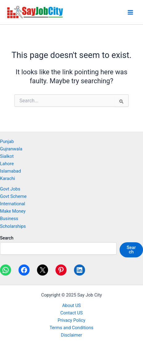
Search (6, 237)
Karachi (7, 178)
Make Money (13, 211)
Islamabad (10, 171)
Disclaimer (71, 335)
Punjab (7, 141)
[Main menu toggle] (130, 12)
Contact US (71, 313)
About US (71, 305)
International (12, 204)
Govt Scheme (13, 196)
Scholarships (13, 226)
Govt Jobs (10, 189)
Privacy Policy (71, 320)
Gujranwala (11, 149)
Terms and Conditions (71, 327)
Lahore (7, 163)
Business (9, 218)
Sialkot (7, 156)
